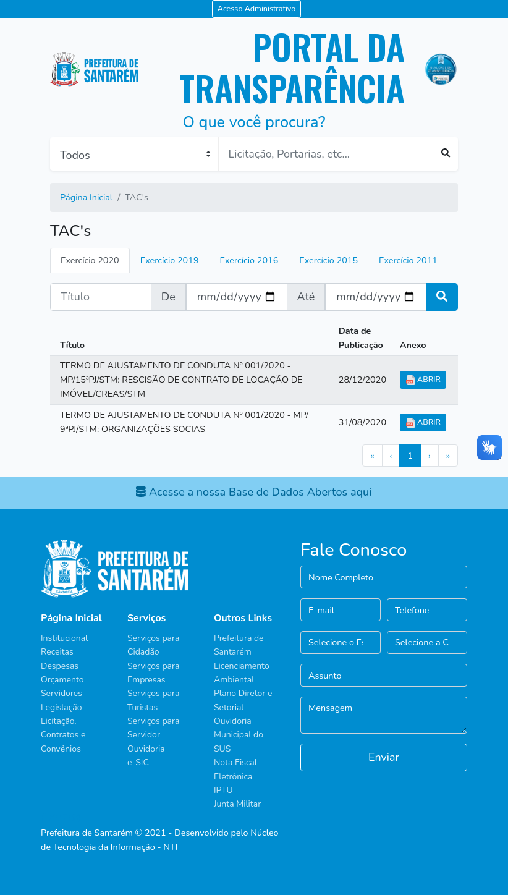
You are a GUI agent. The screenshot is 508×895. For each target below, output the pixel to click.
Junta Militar (237, 804)
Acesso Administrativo (256, 8)
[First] (372, 455)
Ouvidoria (146, 749)
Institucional (64, 638)
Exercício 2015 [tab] (328, 260)
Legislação (61, 707)
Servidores (61, 693)
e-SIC (138, 762)
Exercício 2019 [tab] (169, 260)
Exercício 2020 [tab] (90, 260)
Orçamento (62, 679)
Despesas (59, 666)
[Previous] (391, 455)
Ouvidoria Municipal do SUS (238, 735)
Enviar (383, 757)
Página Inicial (86, 197)
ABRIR (423, 379)
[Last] (448, 455)
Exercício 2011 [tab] (408, 260)
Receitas (57, 652)
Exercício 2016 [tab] (249, 260)
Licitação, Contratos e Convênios (63, 735)
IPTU (223, 790)
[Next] (429, 455)
